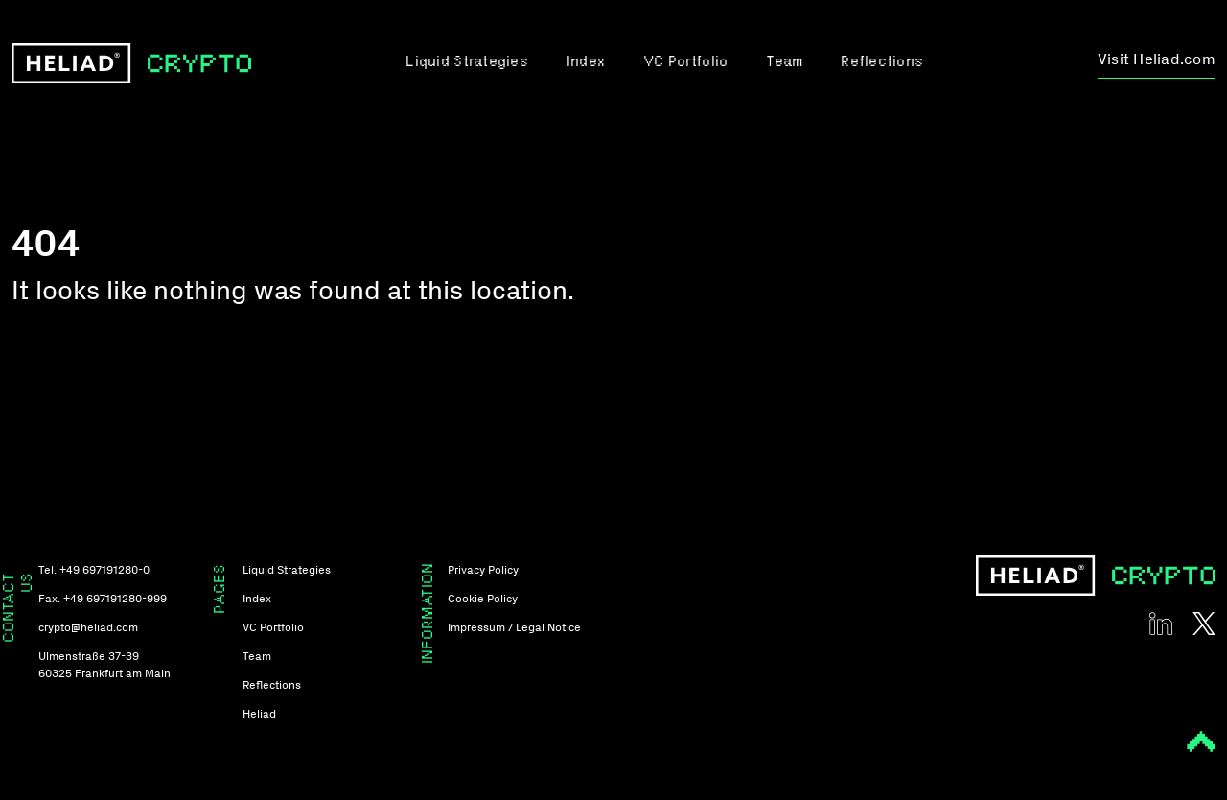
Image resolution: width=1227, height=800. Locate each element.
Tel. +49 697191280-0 (94, 569)
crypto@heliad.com (88, 627)
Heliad (259, 713)
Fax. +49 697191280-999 (102, 598)
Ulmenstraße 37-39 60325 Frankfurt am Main (104, 664)
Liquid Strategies (466, 63)
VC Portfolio (685, 63)
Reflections (882, 63)
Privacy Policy (483, 569)
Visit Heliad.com (1156, 59)
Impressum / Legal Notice (514, 627)
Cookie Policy (483, 598)
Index (586, 63)
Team (784, 63)
